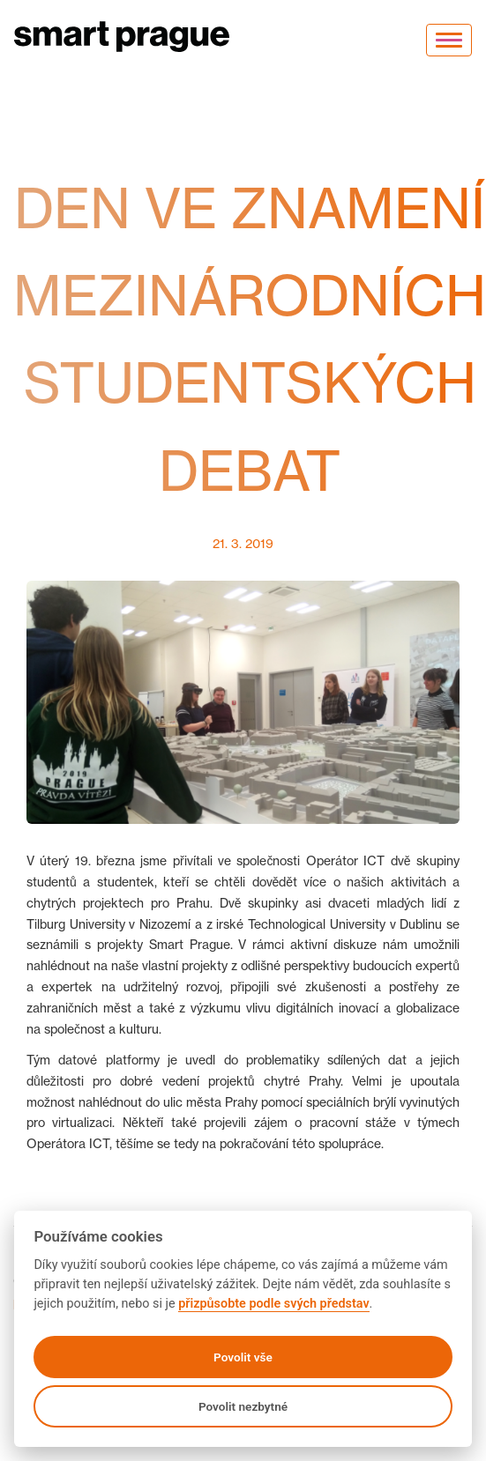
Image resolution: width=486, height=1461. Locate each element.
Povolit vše (243, 1357)
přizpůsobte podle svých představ (273, 1303)
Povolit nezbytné (243, 1406)
